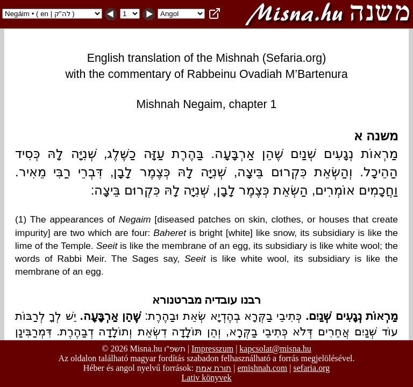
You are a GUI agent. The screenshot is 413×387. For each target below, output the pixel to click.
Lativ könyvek (207, 377)
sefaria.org (312, 367)
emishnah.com (262, 367)
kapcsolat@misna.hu (275, 348)
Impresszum (212, 348)
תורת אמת (213, 367)
